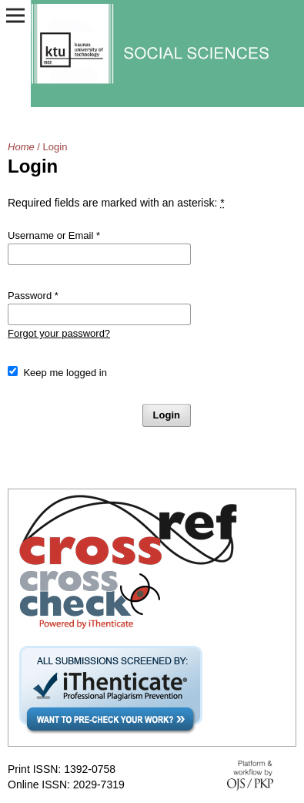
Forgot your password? (59, 333)
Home (21, 147)
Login (166, 415)
